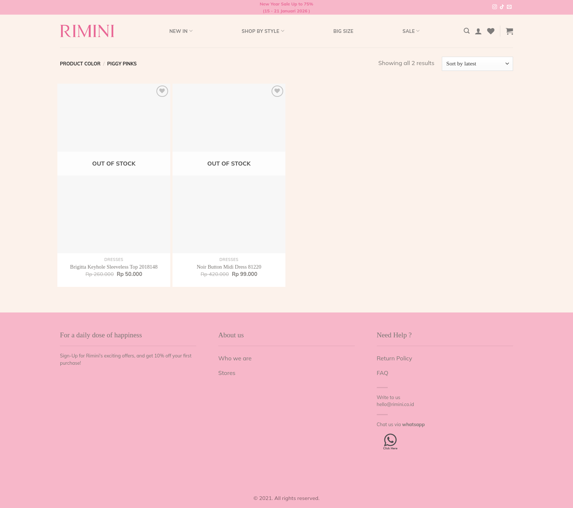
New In (180, 30)
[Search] (467, 31)
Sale (411, 30)
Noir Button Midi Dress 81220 (229, 267)
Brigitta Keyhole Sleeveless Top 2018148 (114, 267)
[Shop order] (477, 64)
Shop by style (263, 30)
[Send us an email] (509, 7)
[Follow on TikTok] (502, 7)
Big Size (343, 31)
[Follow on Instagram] (494, 7)
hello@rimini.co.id (395, 404)
